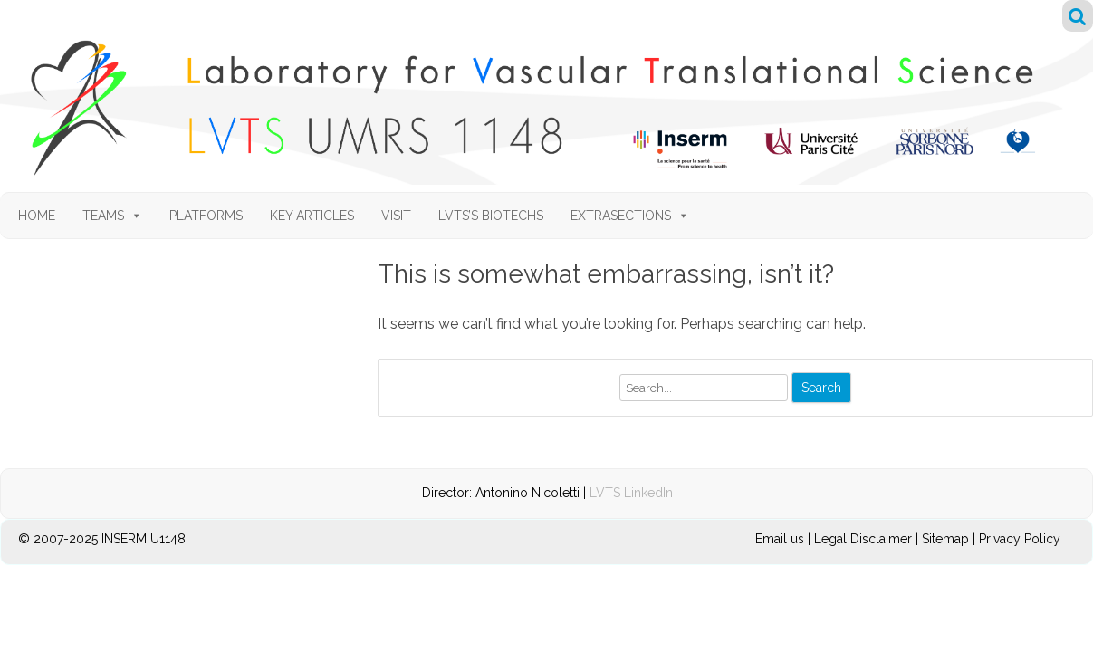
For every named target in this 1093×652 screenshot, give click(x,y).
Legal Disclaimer (863, 539)
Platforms (206, 215)
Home (36, 215)
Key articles (312, 215)
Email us (781, 539)
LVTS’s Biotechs (490, 215)
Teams (112, 215)
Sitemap (945, 539)
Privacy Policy (1019, 539)
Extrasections (629, 215)
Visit (396, 215)
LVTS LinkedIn (631, 492)
